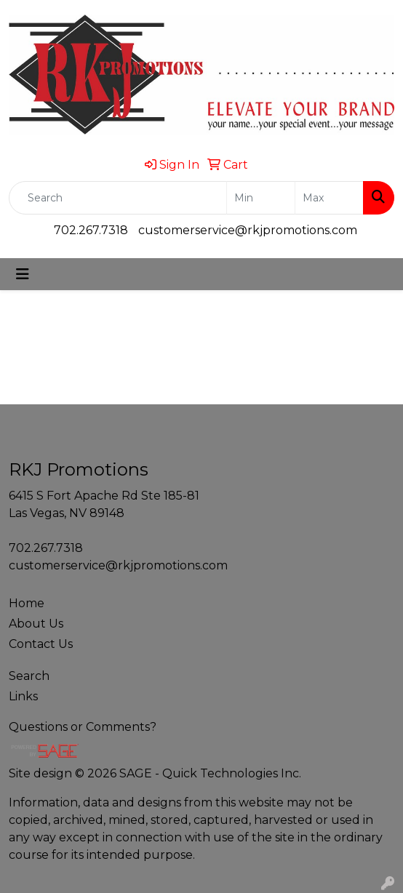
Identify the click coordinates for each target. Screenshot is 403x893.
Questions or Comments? (82, 727)
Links (23, 696)
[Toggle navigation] (22, 274)
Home (26, 603)
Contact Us (41, 644)
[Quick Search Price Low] (260, 198)
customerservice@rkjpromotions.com (247, 230)
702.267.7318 (91, 230)
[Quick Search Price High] (329, 198)
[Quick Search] (118, 198)
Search (29, 676)
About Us (36, 623)
